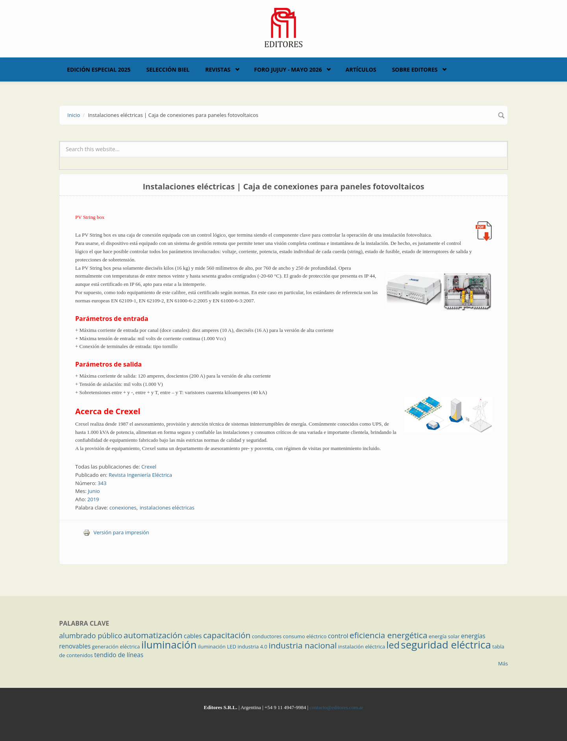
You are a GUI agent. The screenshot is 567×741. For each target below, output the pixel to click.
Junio (94, 491)
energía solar (444, 636)
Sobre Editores (414, 69)
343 (102, 483)
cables (193, 636)
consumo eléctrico (305, 636)
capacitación (226, 635)
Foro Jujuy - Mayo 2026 (288, 69)
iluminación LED (217, 646)
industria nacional (303, 645)
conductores (267, 636)
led (392, 645)
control (338, 636)
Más (503, 663)
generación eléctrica (116, 646)
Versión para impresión (116, 532)
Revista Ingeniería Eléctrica (140, 474)
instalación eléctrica (361, 646)
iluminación (169, 644)
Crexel (148, 466)
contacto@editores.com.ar (336, 707)
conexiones (123, 507)
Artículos (360, 69)
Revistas (217, 69)
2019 (93, 499)
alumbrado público (90, 635)
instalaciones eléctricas (167, 507)
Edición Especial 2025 (99, 69)
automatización (153, 635)
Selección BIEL (168, 69)
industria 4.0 (252, 646)
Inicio (73, 115)
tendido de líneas (118, 654)
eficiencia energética (389, 635)
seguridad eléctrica (446, 644)
